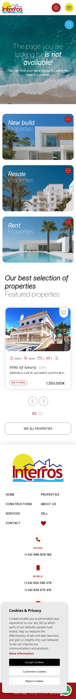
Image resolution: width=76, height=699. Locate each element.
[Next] (43, 401)
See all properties (38, 428)
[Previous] (32, 401)
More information (21, 653)
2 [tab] (42, 413)
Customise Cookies (34, 671)
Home (10, 494)
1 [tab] (35, 413)
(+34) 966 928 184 (38, 554)
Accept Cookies (34, 662)
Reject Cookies (34, 681)
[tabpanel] (38, 348)
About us (48, 504)
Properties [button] (50, 494)
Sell (44, 513)
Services (13, 513)
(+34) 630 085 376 (38, 583)
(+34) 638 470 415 (38, 590)
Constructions (19, 504)
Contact (13, 523)
